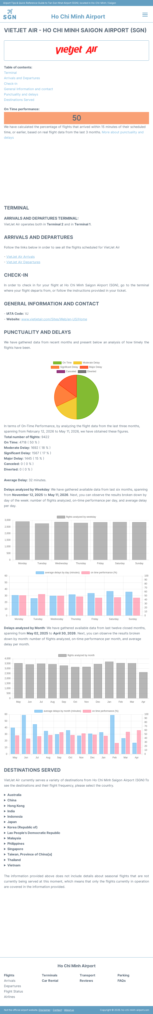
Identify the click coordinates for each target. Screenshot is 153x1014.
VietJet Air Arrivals (20, 257)
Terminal (10, 73)
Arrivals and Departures (22, 78)
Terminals (49, 975)
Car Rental (50, 981)
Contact (57, 1009)
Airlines (9, 997)
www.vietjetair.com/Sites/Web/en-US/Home (54, 319)
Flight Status (13, 991)
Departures (12, 986)
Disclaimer (44, 1009)
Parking (123, 975)
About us (69, 1009)
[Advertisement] (76, 172)
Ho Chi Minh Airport (78, 16)
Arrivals (9, 981)
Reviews (86, 981)
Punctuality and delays (21, 94)
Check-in (10, 84)
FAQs (122, 981)
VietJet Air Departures (23, 262)
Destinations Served (19, 100)
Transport (87, 975)
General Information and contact (28, 89)
